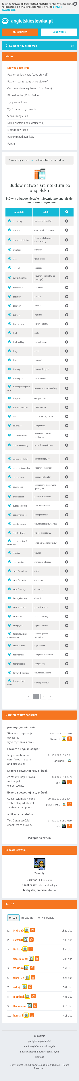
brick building (18, 342)
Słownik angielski (17, 116)
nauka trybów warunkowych (39, 1046)
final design (17, 617)
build (15, 360)
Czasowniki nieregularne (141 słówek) (29, 88)
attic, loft (17, 268)
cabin (15, 417)
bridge (15, 351)
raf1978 (18, 940)
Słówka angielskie (18, 67)
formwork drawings (21, 673)
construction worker (21, 468)
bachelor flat (18, 288)
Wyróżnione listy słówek (21, 109)
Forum (11, 143)
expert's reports (19, 580)
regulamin (39, 1035)
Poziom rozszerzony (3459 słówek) (27, 81)
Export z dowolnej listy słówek (27, 771)
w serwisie (46, 917)
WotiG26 (18, 968)
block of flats (18, 324)
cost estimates (19, 477)
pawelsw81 (53, 804)
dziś (13, 917)
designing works (19, 515)
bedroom (16, 315)
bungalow (17, 398)
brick (15, 333)
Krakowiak (19, 1006)
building (16, 369)
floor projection (19, 664)
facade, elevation (20, 598)
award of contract (20, 278)
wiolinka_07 (20, 959)
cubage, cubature (20, 506)
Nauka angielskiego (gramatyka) (25, 123)
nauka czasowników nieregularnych (39, 1051)
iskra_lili (18, 977)
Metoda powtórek (17, 129)
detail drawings (19, 524)
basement (17, 297)
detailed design (19, 533)
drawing (16, 553)
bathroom (17, 306)
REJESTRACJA (20, 32)
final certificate (19, 607)
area (15, 259)
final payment (18, 626)
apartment (17, 230)
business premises (20, 407)
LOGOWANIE (59, 32)
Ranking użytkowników (20, 136)
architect (17, 250)
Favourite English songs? (23, 749)
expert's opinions (20, 571)
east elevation (18, 562)
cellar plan (17, 426)
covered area (18, 487)
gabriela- (59, 761)
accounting (17, 221)
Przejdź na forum (39, 838)
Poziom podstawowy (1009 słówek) (27, 74)
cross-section (18, 497)
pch (57, 783)
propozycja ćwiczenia (21, 727)
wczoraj (28, 917)
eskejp (17, 987)
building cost (18, 378)
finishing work (19, 646)
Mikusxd (55, 739)
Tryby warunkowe (17, 102)
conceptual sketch (20, 459)
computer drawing (20, 445)
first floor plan (18, 655)
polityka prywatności (39, 1041)
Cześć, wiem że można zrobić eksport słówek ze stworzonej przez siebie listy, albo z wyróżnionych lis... (21, 807)
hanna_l (18, 1015)
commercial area (20, 435)
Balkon (17, 949)
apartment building (21, 240)
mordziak (19, 996)
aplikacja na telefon (20, 814)
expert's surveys (19, 589)
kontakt (39, 1056)
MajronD (18, 930)
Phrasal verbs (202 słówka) (23, 95)
